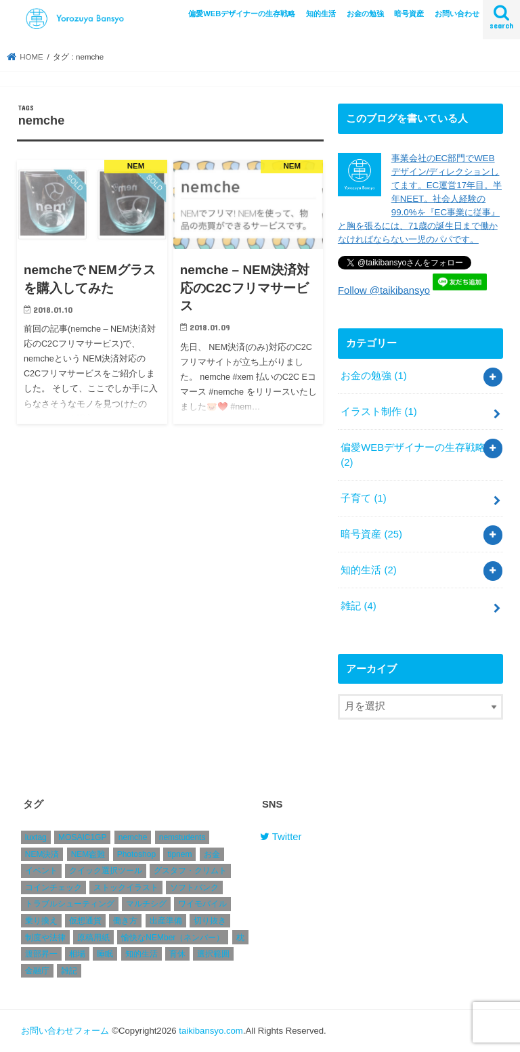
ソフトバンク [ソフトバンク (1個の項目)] (194, 887)
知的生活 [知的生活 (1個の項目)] (141, 954)
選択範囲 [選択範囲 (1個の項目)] (213, 954)
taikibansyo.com (210, 1031)
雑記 (358, 605)
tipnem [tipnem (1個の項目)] (179, 854)
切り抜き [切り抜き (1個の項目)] (210, 920)
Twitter (281, 836)
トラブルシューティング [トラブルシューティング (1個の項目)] (69, 904)
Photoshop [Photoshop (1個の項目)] (136, 854)
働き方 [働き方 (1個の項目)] (125, 920)
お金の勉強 (365, 13)
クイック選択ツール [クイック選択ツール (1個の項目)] (105, 871)
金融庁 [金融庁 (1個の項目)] (37, 971)
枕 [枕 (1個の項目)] (240, 937)
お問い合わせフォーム (65, 1031)
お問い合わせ (457, 13)
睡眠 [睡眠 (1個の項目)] (105, 954)
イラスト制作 (378, 411)
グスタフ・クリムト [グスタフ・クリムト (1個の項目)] (190, 871)
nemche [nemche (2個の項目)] (133, 837)
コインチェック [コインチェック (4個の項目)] (53, 887)
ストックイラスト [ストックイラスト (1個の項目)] (125, 887)
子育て (363, 498)
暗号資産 (409, 13)
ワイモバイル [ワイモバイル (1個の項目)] (202, 904)
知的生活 (321, 13)
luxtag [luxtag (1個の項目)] (36, 837)
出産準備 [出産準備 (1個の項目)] (166, 920)
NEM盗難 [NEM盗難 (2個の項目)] (88, 854)
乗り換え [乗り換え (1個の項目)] (41, 920)
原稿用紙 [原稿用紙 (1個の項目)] (93, 937)
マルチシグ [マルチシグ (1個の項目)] (146, 904)
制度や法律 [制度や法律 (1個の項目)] (45, 937)
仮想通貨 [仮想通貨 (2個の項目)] (85, 920)
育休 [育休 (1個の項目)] (177, 954)
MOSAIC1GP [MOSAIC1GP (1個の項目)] (82, 837)
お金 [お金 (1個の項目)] (212, 854)
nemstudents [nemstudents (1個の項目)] (182, 837)
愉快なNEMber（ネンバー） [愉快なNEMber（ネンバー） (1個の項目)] (172, 937)
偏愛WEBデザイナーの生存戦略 (241, 13)
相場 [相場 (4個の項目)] (77, 954)
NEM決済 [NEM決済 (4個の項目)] (42, 854)
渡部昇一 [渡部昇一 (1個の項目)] (41, 954)
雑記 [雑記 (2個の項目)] (69, 971)
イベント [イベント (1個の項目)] (41, 871)
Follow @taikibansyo (384, 290)
